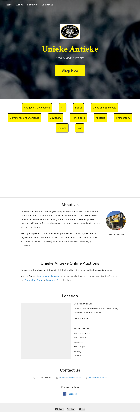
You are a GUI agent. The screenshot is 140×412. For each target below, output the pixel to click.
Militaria (100, 117)
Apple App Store (54, 280)
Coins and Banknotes (104, 107)
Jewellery (55, 117)
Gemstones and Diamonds (24, 117)
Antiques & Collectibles (37, 107)
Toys (79, 127)
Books (78, 107)
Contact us (47, 4)
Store (8, 4)
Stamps (62, 127)
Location (32, 4)
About (19, 4)
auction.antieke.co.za (48, 276)
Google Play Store (34, 280)
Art (62, 107)
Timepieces (78, 117)
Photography (123, 117)
